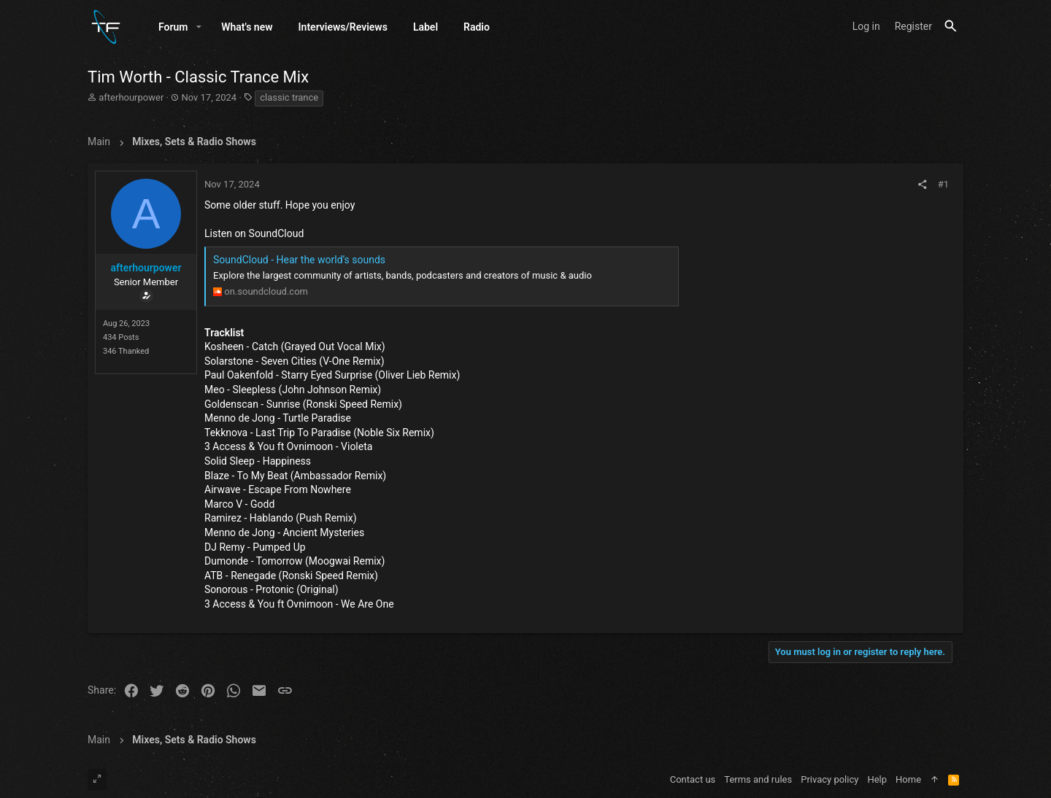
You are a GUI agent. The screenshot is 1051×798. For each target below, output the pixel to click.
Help (877, 779)
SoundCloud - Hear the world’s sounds (299, 260)
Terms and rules (758, 779)
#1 (943, 184)
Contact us (693, 779)
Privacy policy (829, 779)
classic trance (289, 98)
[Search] (950, 27)
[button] (199, 27)
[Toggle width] (97, 780)
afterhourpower (131, 98)
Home (908, 779)
